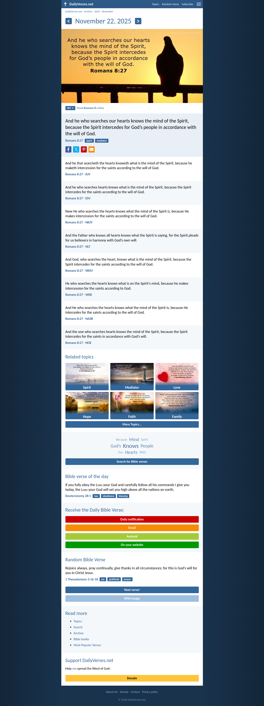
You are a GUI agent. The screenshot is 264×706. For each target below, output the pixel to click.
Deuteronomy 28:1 (78, 496)
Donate (132, 678)
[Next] (138, 21)
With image (132, 598)
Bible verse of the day (86, 476)
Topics (155, 4)
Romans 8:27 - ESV (78, 198)
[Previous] (68, 21)
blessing (123, 496)
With (143, 452)
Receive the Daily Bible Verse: (94, 510)
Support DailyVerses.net (89, 660)
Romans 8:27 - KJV (77, 174)
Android (132, 536)
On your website (132, 545)
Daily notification (132, 519)
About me (111, 692)
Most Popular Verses (87, 645)
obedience (108, 496)
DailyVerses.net (73, 11)
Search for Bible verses (132, 461)
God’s (115, 446)
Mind (134, 439)
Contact (135, 692)
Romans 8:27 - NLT (78, 246)
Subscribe (187, 4)
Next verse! (132, 590)
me (74, 668)
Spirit (89, 140)
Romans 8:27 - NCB (78, 343)
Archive (88, 11)
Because (121, 439)
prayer (127, 579)
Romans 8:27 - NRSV (79, 271)
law (96, 496)
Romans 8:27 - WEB (78, 295)
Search (78, 627)
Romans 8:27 (74, 140)
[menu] (199, 5)
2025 (97, 11)
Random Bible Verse (85, 560)
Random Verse (170, 4)
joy (103, 579)
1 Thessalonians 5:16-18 (81, 579)
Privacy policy (150, 692)
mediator (102, 140)
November (107, 11)
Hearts (131, 452)
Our (120, 452)
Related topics (79, 357)
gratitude (114, 579)
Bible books (81, 639)
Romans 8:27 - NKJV (79, 222)
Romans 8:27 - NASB (79, 319)
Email (132, 528)
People (147, 446)
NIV (70, 108)
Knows (131, 445)
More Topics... (132, 424)
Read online (90, 108)
